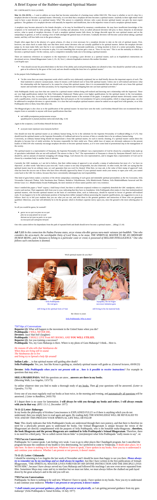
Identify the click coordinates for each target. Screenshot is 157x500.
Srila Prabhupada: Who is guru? (78, 318)
